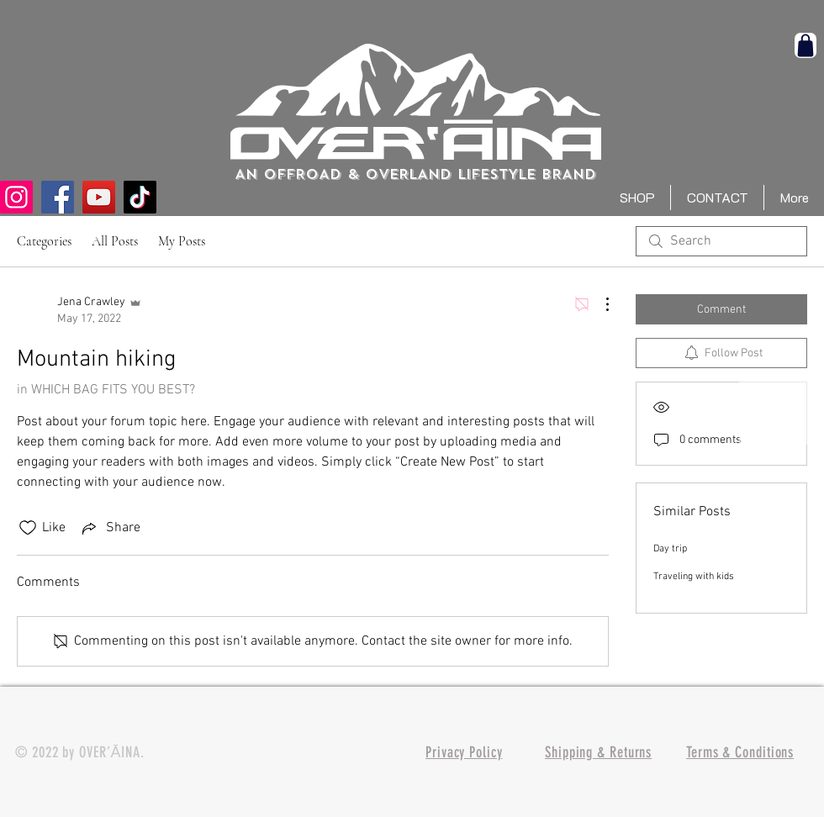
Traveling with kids (693, 576)
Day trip (670, 549)
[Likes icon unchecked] (28, 528)
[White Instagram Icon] (782, 408)
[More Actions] (599, 304)
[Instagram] (16, 197)
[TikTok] (140, 197)
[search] (721, 241)
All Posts (115, 241)
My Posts (181, 241)
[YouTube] (98, 197)
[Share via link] (109, 528)
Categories (44, 241)
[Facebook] (57, 197)
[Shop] (805, 45)
